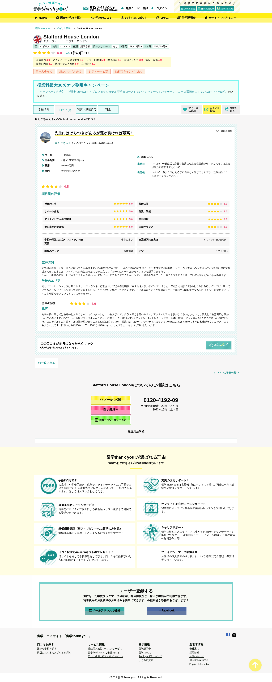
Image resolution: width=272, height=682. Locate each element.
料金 (108, 109)
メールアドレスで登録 (104, 610)
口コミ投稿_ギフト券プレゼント (105, 656)
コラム (164, 17)
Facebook (167, 610)
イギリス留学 (63, 28)
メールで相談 (110, 399)
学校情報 (43, 109)
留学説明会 (189, 17)
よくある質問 (146, 660)
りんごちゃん (43, 119)
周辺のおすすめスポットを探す (54, 652)
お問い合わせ (196, 656)
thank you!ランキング (150, 656)
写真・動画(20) (86, 109)
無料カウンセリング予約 (110, 420)
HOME (43, 17)
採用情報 (194, 652)
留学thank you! (42, 28)
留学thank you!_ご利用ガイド (104, 652)
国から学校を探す (71, 17)
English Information (199, 664)
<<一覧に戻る (46, 362)
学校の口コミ (103, 17)
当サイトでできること (222, 17)
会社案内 (194, 648)
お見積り (110, 409)
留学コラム (145, 652)
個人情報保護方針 (199, 660)
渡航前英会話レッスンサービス (105, 648)
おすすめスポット (136, 17)
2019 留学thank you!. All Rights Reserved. (137, 677)
